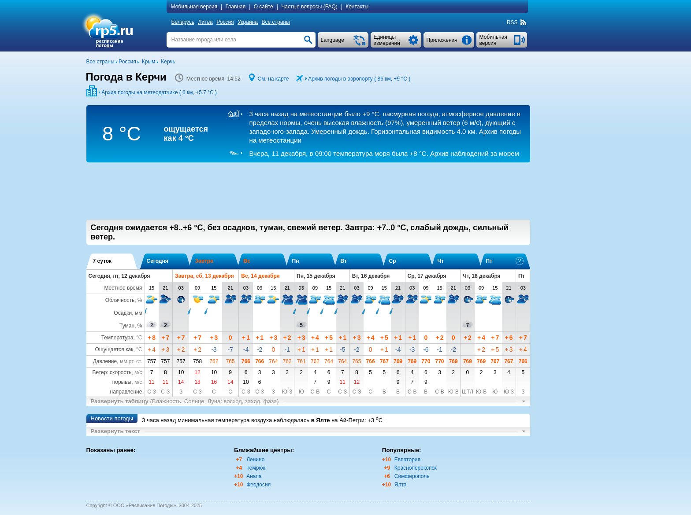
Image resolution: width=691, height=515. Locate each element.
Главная (236, 7)
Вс (247, 261)
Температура (117, 338)
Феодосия (258, 485)
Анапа (253, 476)
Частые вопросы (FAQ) (309, 7)
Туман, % (130, 326)
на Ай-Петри (347, 420)
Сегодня (157, 261)
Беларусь (182, 22)
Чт (441, 261)
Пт (505, 261)
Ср (392, 261)
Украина (248, 22)
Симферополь (412, 476)
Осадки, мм (128, 313)
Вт (344, 261)
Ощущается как (114, 349)
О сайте (263, 7)
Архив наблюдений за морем (384, 153)
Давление (105, 361)
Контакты (357, 7)
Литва (205, 22)
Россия (225, 22)
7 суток (102, 261)
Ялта (400, 485)
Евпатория (407, 459)
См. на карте (273, 79)
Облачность (119, 300)
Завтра (204, 261)
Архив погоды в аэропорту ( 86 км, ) (359, 79)
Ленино (255, 459)
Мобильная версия (194, 7)
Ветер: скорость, (117, 372)
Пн (295, 261)
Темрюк (255, 468)
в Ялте (320, 420)
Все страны (276, 22)
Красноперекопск (415, 468)
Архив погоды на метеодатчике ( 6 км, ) (159, 92)
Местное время (123, 288)
